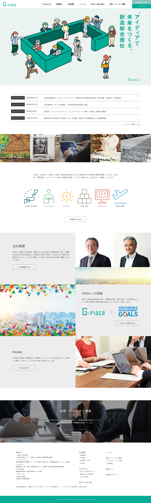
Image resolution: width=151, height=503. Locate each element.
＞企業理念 (82, 458)
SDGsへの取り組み (97, 4)
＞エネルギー (20, 464)
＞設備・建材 (20, 469)
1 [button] (140, 12)
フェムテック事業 (64, 462)
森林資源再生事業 (47, 457)
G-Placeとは (46, 4)
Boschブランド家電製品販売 (50, 462)
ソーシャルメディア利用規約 (68, 487)
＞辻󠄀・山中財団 (83, 477)
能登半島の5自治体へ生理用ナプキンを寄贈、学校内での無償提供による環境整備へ (75, 118)
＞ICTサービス (20, 474)
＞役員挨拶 (82, 455)
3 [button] (146, 12)
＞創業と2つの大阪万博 (86, 474)
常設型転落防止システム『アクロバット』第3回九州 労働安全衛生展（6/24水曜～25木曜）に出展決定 (82, 98)
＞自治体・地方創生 (22, 455)
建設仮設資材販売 (21, 471)
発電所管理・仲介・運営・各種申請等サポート (29, 466)
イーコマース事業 (36, 462)
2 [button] (143, 12)
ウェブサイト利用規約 (50, 487)
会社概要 (71, 4)
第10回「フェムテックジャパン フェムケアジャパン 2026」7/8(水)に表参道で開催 (75, 111)
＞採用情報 (109, 463)
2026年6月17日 (24, 98)
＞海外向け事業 (20, 476)
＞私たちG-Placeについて (87, 471)
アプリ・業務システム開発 (33, 457)
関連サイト (110, 469)
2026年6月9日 (24, 111)
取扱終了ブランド (112, 475)
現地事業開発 (26, 478)
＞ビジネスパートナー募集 (114, 461)
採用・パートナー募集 (117, 4)
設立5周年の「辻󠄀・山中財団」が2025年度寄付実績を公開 (66, 105)
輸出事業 (18, 478)
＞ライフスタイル (21, 460)
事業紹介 (59, 4)
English (145, 2)
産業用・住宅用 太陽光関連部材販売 (53, 466)
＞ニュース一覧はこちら (131, 124)
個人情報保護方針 (21, 487)
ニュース (82, 4)
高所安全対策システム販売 (34, 471)
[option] (75, 47)
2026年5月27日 (24, 118)
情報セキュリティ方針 (35, 487)
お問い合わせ (143, 6)
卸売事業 (27, 462)
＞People (81, 463)
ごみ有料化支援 (20, 457)
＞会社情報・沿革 (84, 460)
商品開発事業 (19, 462)
